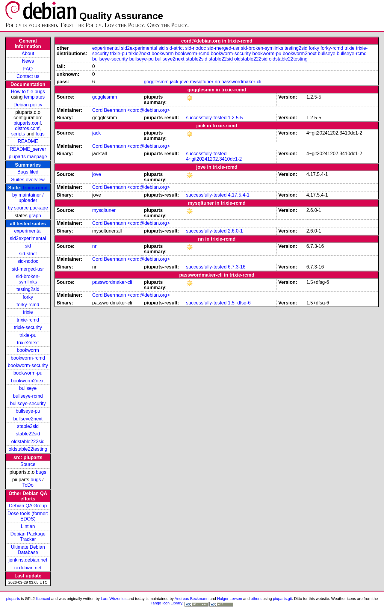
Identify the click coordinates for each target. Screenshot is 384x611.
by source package (28, 207)
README (28, 141)
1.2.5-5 (235, 117)
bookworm (28, 350)
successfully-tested (206, 117)
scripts (18, 133)
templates (34, 96)
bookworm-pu (28, 372)
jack (174, 81)
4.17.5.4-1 (239, 194)
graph (35, 215)
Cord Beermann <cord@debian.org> (131, 110)
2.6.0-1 (235, 230)
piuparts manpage (28, 156)
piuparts (13, 598)
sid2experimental (28, 238)
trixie (28, 312)
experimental (28, 230)
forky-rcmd (27, 304)
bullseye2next (28, 418)
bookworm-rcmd (28, 357)
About (28, 53)
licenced (43, 598)
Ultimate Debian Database (28, 549)
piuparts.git (282, 598)
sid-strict (28, 253)
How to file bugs (28, 91)
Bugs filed (27, 171)
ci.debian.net (28, 567)
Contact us (27, 76)
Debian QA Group (28, 505)
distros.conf (27, 128)
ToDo (27, 485)
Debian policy (27, 104)
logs (40, 133)
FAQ (28, 68)
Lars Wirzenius (114, 598)
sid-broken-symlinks (28, 279)
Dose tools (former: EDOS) (27, 516)
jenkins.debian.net (28, 559)
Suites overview (28, 179)
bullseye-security (28, 403)
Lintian (28, 526)
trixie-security (28, 327)
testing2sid (28, 289)
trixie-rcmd (35, 187)
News (28, 61)
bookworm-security (28, 365)
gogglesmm (156, 81)
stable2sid (28, 426)
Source (28, 464)
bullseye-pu (28, 411)
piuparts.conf (27, 123)
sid (28, 245)
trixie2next (28, 342)
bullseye (28, 388)
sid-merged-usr (28, 268)
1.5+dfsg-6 (239, 302)
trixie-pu (28, 335)
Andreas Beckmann (191, 598)
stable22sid (28, 433)
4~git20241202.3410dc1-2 (214, 159)
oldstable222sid (28, 441)
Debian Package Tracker (27, 536)
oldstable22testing (28, 449)
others (256, 598)
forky (28, 297)
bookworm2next (28, 380)
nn (217, 81)
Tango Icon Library (166, 603)
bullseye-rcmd (28, 396)
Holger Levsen (229, 598)
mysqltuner (201, 81)
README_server (28, 149)
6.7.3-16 (237, 266)
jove (184, 81)
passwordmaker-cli (241, 81)
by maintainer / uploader (28, 197)
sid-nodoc (27, 261)
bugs (41, 472)
